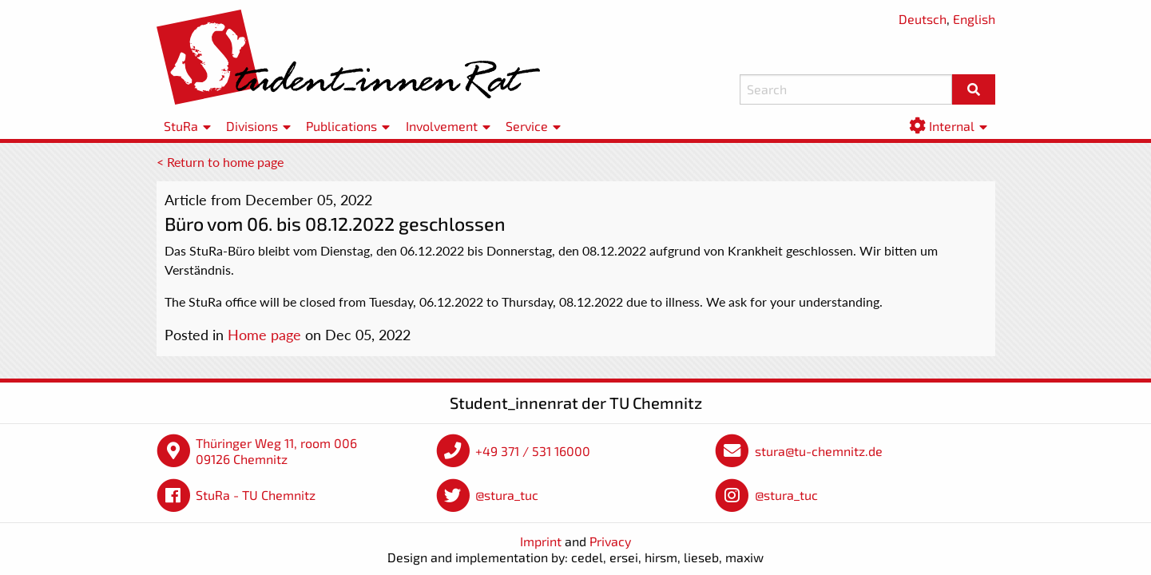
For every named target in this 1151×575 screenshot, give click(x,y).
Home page (264, 334)
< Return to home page (220, 161)
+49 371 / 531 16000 (532, 450)
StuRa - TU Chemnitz (256, 494)
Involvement (442, 125)
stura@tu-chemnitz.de (819, 450)
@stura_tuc (506, 494)
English (974, 18)
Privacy (610, 541)
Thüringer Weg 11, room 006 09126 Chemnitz (276, 450)
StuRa (181, 125)
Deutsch (923, 18)
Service (527, 125)
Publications (341, 125)
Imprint (541, 541)
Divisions (252, 125)
